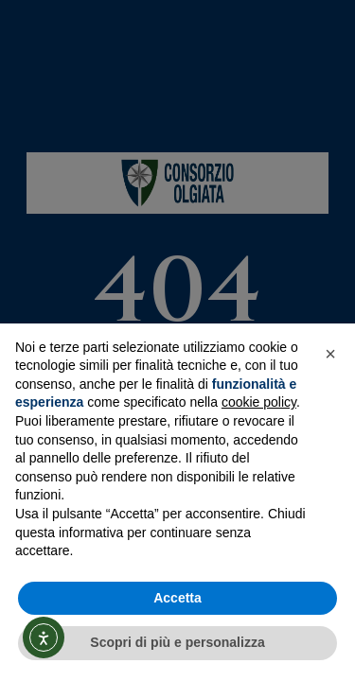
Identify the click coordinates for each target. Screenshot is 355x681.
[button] (330, 354)
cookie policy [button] (259, 402)
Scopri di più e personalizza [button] (177, 642)
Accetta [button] (177, 597)
